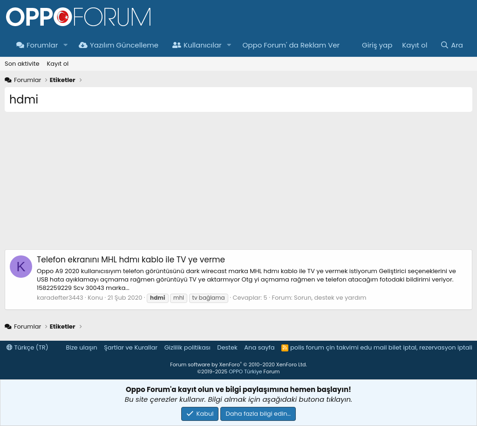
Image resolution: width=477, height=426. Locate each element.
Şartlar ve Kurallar (130, 347)
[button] (65, 45)
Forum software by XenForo (238, 364)
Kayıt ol (57, 63)
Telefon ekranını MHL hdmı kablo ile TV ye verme (131, 259)
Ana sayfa (259, 347)
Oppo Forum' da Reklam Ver (291, 45)
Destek (227, 347)
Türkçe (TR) (27, 347)
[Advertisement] (238, 184)
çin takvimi (342, 347)
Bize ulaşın (81, 347)
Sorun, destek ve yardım (330, 297)
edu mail (373, 347)
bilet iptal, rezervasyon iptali (430, 347)
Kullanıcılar (197, 45)
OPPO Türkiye (245, 371)
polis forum (307, 347)
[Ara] (452, 45)
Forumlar (37, 45)
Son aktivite (22, 63)
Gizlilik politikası (187, 347)
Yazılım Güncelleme (118, 45)
